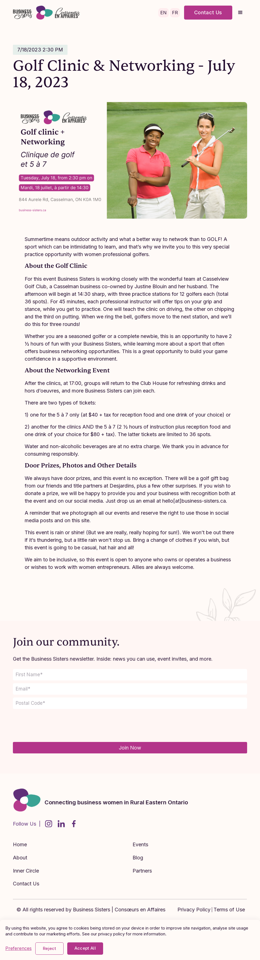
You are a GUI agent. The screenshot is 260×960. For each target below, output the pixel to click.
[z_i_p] (130, 703)
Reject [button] (49, 948)
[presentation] (55, 725)
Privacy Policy (199, 909)
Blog (138, 863)
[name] (130, 674)
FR (175, 12)
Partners (142, 876)
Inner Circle (26, 876)
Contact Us (208, 12)
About (20, 863)
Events (140, 850)
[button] (240, 12)
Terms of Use (234, 909)
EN (163, 12)
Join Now (130, 748)
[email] (130, 689)
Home (20, 850)
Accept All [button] (85, 948)
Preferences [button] (18, 948)
